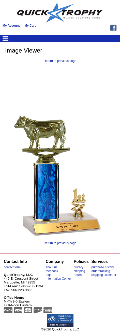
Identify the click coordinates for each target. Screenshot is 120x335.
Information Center (58, 278)
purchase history (103, 267)
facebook (52, 271)
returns (78, 275)
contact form (12, 267)
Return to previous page (60, 61)
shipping (79, 271)
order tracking (101, 271)
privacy (78, 267)
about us (51, 267)
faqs (49, 275)
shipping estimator (104, 275)
